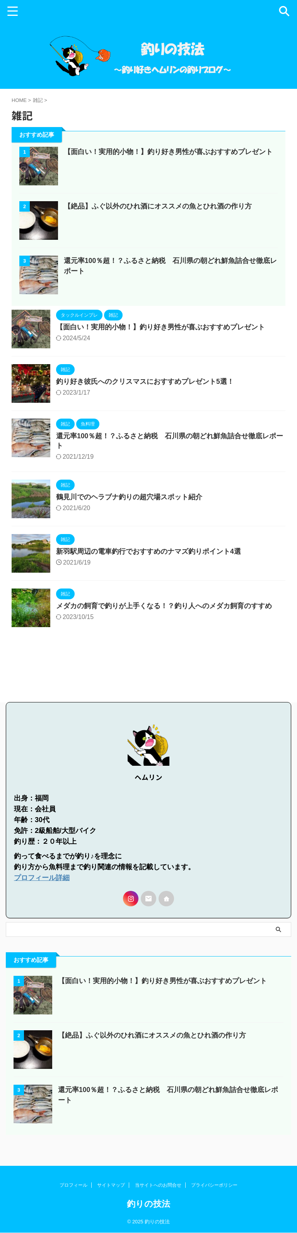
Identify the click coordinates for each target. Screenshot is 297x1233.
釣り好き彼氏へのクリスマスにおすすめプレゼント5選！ (145, 398)
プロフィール (73, 1185)
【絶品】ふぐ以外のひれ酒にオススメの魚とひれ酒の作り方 (158, 223)
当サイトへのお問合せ (158, 1185)
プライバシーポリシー (214, 1185)
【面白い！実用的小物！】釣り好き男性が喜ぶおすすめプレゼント (168, 168)
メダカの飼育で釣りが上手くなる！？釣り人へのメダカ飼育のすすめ (164, 624)
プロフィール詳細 (42, 890)
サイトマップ (111, 1185)
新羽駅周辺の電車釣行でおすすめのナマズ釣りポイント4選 (148, 569)
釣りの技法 (148, 1204)
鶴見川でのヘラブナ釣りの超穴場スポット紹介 (129, 515)
